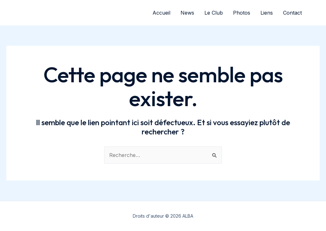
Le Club (213, 13)
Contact (292, 13)
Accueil (161, 13)
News (187, 13)
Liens (266, 13)
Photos (241, 13)
